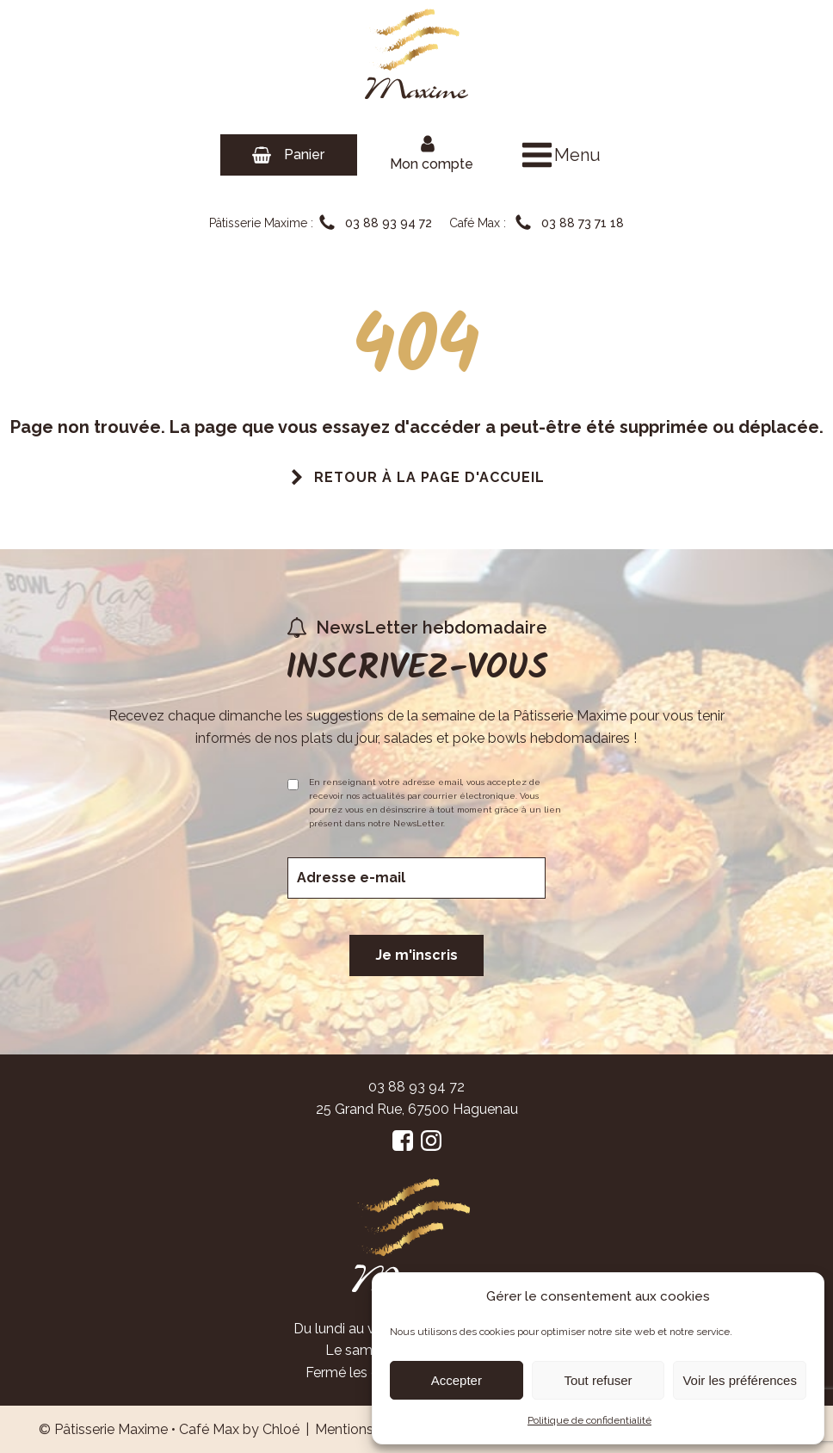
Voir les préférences (739, 1380)
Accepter (456, 1380)
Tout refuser (598, 1380)
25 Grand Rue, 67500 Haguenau (417, 1109)
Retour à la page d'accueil (429, 477)
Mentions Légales (371, 1429)
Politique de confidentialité (589, 1420)
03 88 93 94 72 (416, 1087)
